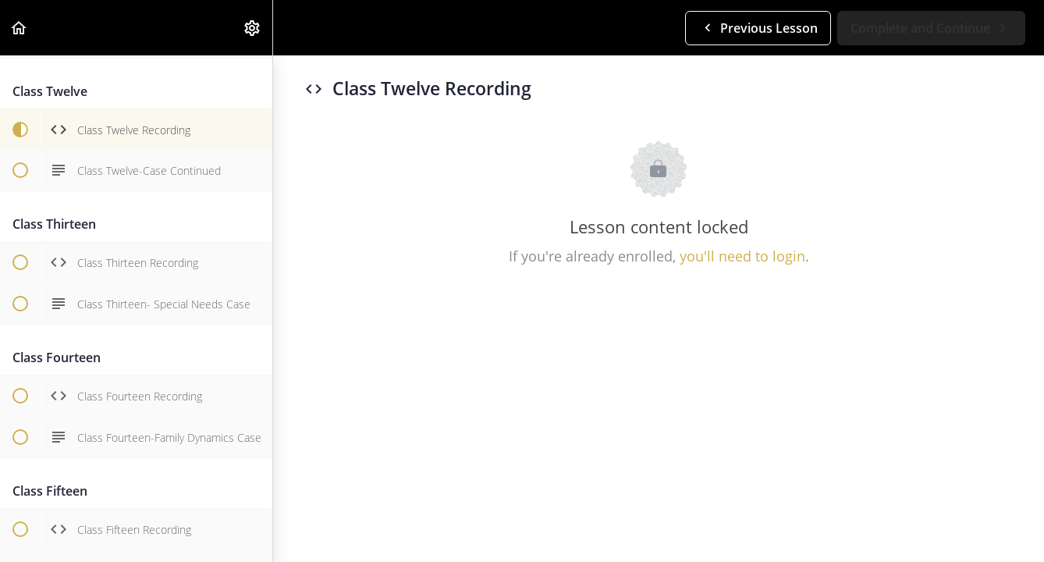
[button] (19, 27)
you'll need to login (742, 256)
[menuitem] (252, 27)
